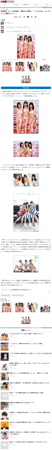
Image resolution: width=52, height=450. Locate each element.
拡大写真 (27, 87)
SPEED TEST (26, 4)
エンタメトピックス (18, 295)
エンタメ (36, 4)
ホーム (5, 4)
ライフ (47, 4)
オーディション (6, 295)
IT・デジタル (15, 4)
